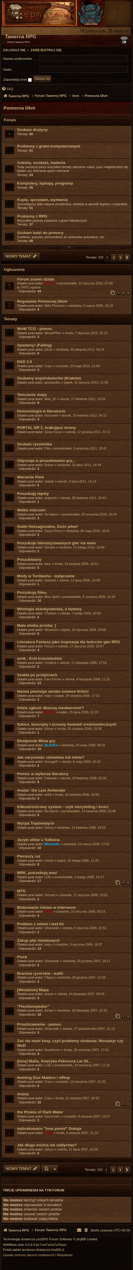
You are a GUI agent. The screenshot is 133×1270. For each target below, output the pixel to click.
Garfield (50, 580)
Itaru (47, 564)
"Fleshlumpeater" (33, 1006)
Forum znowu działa (35, 279)
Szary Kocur (53, 432)
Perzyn (49, 646)
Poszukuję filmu (31, 592)
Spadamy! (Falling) (34, 345)
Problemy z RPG (32, 216)
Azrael (49, 1010)
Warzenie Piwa (30, 477)
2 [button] (114, 257)
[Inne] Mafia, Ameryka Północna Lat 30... (54, 1061)
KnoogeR (51, 761)
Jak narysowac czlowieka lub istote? (50, 757)
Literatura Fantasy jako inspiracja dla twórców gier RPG (68, 642)
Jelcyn (49, 1149)
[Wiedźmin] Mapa (33, 990)
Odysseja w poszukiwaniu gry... (46, 460)
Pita (47, 448)
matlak (49, 481)
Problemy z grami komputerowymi (48, 146)
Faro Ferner (52, 679)
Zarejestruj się (46, 50)
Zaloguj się (14, 50)
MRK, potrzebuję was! (37, 873)
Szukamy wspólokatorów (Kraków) (49, 378)
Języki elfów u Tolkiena (38, 840)
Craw (48, 366)
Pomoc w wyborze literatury (42, 774)
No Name (51, 514)
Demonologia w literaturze (41, 411)
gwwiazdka (52, 382)
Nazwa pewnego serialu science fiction (53, 691)
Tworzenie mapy (32, 394)
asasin (49, 994)
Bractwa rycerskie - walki (40, 973)
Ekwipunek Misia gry (36, 741)
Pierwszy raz (28, 856)
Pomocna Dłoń (19, 107)
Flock (22, 957)
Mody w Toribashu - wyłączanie (45, 576)
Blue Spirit (51, 596)
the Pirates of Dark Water (40, 1112)
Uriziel (49, 860)
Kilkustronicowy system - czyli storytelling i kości (63, 807)
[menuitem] (119, 30)
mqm (47, 695)
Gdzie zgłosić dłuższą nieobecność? (50, 708)
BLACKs (51, 745)
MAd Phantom (54, 305)
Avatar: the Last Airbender (41, 790)
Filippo (49, 977)
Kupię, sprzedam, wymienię (42, 200)
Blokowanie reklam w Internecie (46, 907)
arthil (47, 794)
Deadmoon (52, 1050)
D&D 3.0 (24, 361)
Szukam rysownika (34, 444)
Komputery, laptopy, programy (45, 183)
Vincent (49, 895)
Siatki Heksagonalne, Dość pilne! (47, 526)
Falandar (50, 778)
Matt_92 (50, 399)
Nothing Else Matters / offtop (43, 1077)
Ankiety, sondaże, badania (41, 162)
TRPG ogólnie (30, 287)
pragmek (50, 498)
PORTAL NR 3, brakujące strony (46, 427)
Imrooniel (51, 415)
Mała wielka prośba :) (36, 625)
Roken (49, 465)
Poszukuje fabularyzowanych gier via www (56, 543)
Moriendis (52, 844)
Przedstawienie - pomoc (39, 1024)
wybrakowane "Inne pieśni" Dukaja (49, 1128)
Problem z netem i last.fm (40, 924)
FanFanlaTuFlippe (53, 1245)
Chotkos (50, 613)
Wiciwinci (51, 629)
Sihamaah (51, 928)
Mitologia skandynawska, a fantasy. (49, 609)
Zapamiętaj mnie (17, 80)
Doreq (48, 827)
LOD (47, 877)
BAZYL (49, 283)
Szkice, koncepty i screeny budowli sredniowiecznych (67, 724)
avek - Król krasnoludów (39, 658)
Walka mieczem (31, 510)
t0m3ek (49, 547)
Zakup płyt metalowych (38, 940)
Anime (23, 1094)
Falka (48, 911)
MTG (21, 891)
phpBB (41, 1239)
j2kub (48, 349)
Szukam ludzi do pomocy (40, 233)
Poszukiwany (29, 559)
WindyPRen (52, 333)
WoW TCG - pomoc (34, 328)
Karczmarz (52, 1116)
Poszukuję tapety (33, 493)
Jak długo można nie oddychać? (47, 1145)
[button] (127, 257)
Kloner (49, 728)
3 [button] (120, 257)
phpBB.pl (57, 1250)
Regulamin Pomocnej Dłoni (42, 301)
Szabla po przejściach (37, 675)
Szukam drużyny (32, 129)
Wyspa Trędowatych (35, 823)
